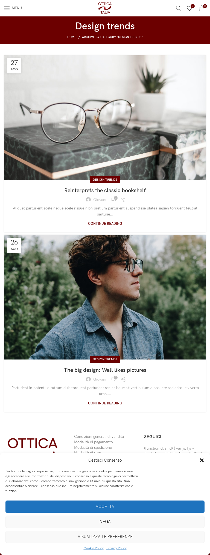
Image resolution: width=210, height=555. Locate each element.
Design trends (105, 180)
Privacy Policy (116, 548)
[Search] (178, 8)
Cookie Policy (94, 548)
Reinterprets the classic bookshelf (105, 190)
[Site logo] (104, 7)
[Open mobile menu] (13, 8)
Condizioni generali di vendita (99, 436)
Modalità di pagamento (93, 442)
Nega (105, 521)
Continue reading (105, 224)
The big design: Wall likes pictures (105, 370)
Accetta (105, 506)
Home (71, 37)
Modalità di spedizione (93, 447)
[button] (202, 460)
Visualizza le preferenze (105, 536)
